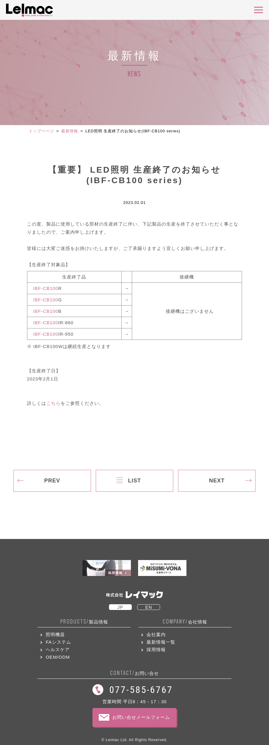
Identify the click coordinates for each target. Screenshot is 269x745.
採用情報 (156, 649)
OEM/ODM (58, 657)
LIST (134, 481)
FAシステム (58, 642)
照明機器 (55, 634)
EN (148, 607)
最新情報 (69, 131)
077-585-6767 (141, 689)
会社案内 (156, 634)
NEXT (217, 481)
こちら (53, 403)
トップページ (41, 131)
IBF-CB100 (45, 288)
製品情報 (84, 621)
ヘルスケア (58, 649)
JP (120, 607)
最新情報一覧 (161, 642)
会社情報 (185, 621)
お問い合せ (134, 673)
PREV (52, 481)
